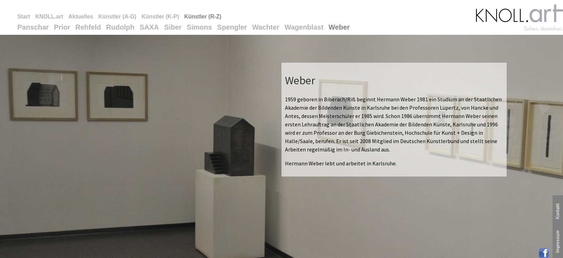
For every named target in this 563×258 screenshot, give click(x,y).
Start (23, 16)
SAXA (149, 27)
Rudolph (120, 27)
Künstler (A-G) (117, 16)
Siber (173, 27)
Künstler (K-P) (160, 16)
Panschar (33, 27)
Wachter (265, 27)
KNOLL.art (49, 16)
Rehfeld (88, 27)
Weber (339, 27)
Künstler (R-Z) (202, 16)
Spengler (232, 27)
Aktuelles (80, 16)
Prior (62, 27)
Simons (199, 27)
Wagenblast (304, 27)
